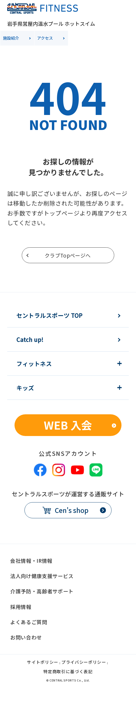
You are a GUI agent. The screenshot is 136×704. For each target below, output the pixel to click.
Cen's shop (71, 510)
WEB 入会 (68, 425)
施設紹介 (11, 38)
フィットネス (34, 364)
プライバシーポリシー (83, 662)
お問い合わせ (26, 637)
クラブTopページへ (68, 255)
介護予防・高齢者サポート (42, 591)
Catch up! (30, 339)
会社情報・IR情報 (31, 560)
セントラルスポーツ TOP (49, 315)
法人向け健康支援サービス (42, 575)
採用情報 (20, 606)
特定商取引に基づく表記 (67, 671)
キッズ (25, 388)
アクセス (45, 38)
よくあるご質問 (28, 621)
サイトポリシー (42, 662)
